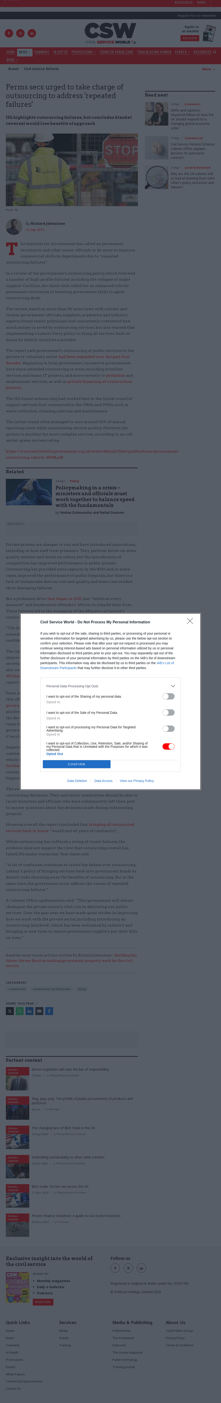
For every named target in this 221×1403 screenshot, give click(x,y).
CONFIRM (76, 764)
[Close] (191, 622)
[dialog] (110, 701)
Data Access (103, 781)
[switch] (168, 696)
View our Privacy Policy (137, 781)
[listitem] (110, 686)
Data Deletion (77, 781)
